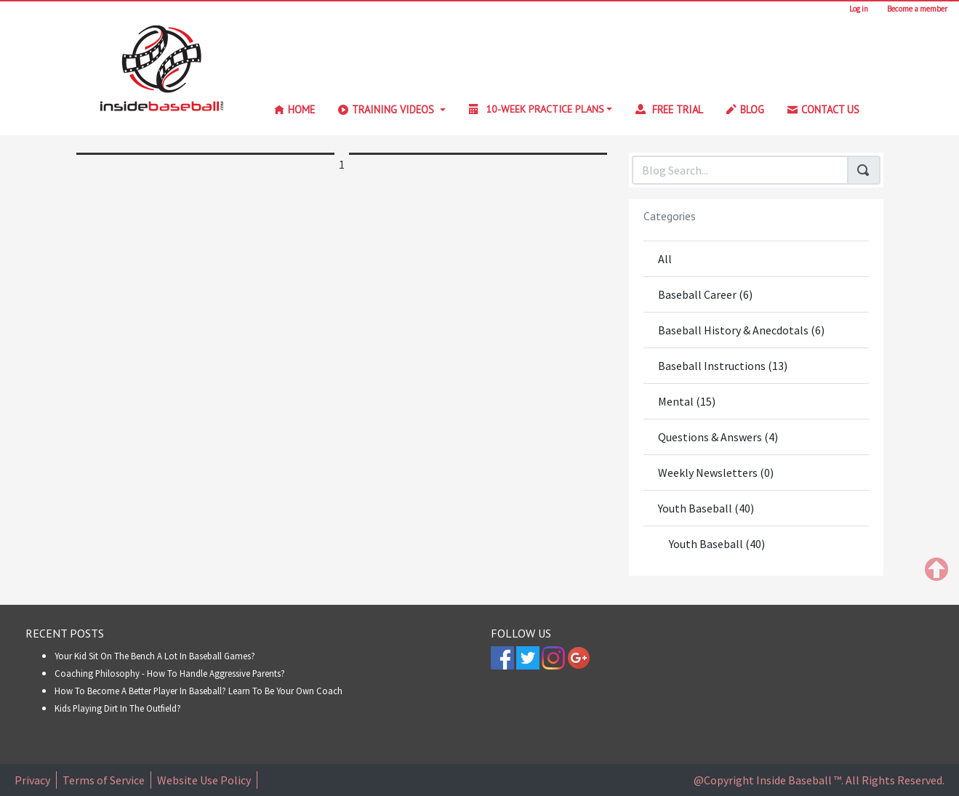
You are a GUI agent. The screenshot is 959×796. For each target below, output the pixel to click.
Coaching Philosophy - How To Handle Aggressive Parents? (170, 673)
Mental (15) (686, 401)
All (665, 259)
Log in (861, 9)
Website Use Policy (204, 780)
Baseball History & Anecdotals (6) (741, 330)
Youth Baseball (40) (706, 508)
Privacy (32, 780)
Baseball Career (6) (705, 294)
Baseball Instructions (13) (722, 365)
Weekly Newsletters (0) (716, 472)
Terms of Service (104, 780)
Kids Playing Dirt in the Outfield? (118, 708)
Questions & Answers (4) (718, 437)
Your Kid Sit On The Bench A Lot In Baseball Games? (155, 656)
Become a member (917, 9)
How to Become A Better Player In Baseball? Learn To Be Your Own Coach (198, 690)
